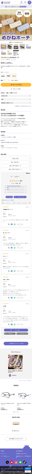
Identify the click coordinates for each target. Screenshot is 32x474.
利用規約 (2, 451)
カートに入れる (17, 84)
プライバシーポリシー (11, 471)
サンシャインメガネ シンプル (7, 403)
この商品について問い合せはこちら (22, 106)
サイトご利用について (5, 456)
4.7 (21, 181)
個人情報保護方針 (19, 451)
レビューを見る (13, 59)
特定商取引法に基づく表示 (21, 453)
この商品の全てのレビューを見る (16, 343)
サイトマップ (3, 453)
